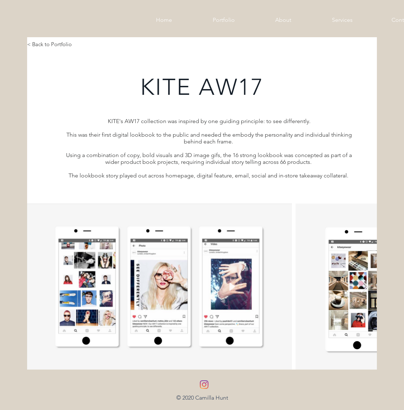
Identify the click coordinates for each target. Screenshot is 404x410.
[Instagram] (204, 384)
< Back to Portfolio (49, 44)
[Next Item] (364, 287)
